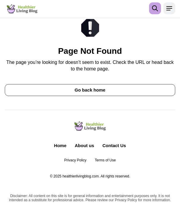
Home (60, 145)
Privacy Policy (75, 160)
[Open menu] (169, 8)
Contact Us (114, 145)
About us (84, 145)
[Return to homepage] (22, 8)
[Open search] (155, 8)
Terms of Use (105, 160)
